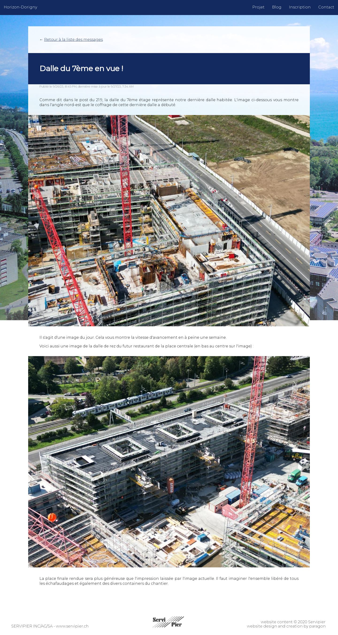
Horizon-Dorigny (20, 7)
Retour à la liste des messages (73, 39)
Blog (276, 7)
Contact (326, 7)
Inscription (300, 7)
